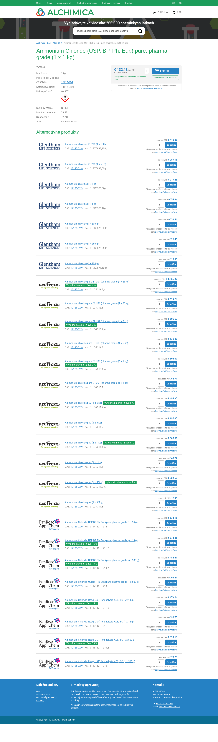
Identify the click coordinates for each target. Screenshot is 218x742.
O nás (38, 709)
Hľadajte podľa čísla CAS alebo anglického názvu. (102, 31)
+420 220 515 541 (164, 721)
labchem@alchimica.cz (169, 724)
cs (173, 3)
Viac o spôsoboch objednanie (151, 88)
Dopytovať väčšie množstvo (165, 78)
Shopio (72, 738)
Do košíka (171, 163)
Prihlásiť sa (163, 12)
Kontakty (40, 718)
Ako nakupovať (43, 712)
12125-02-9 (71, 100)
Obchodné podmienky (46, 715)
